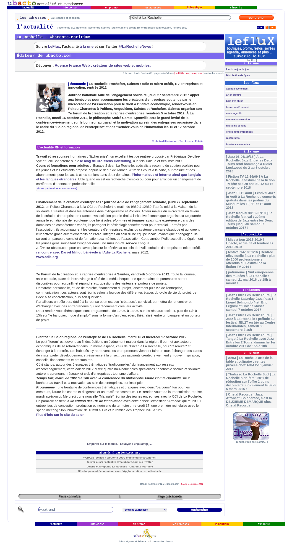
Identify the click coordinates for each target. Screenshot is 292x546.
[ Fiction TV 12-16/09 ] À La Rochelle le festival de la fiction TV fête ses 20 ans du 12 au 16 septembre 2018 (250, 182)
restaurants (232, 138)
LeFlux (54, 46)
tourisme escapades (237, 144)
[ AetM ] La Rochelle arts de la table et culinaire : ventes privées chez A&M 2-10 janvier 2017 (249, 363)
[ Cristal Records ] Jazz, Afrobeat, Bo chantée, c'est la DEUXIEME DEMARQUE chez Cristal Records (249, 400)
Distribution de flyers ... (239, 75)
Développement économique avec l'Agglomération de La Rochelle (120, 471)
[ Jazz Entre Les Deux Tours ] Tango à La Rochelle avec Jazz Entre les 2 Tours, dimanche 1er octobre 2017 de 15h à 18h (250, 340)
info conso (69, 7)
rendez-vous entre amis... (251, 441)
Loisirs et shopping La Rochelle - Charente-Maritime (120, 466)
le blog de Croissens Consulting (105, 161)
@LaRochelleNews (134, 46)
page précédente (164, 73)
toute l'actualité (143, 73)
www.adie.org (47, 257)
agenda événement (236, 88)
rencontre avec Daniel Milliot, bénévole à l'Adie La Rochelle (83, 252)
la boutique (194, 7)
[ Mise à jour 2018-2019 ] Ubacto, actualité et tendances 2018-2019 (249, 243)
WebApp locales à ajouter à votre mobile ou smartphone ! (119, 457)
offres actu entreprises (239, 131)
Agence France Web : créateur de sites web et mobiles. (103, 65)
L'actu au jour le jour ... (238, 69)
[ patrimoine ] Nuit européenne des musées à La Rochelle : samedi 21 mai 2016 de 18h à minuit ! (250, 277)
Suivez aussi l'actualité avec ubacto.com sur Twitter (120, 461)
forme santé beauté (237, 107)
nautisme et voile (235, 125)
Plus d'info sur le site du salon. (60, 415)
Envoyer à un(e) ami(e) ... (136, 444)
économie (78, 84)
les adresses (153, 7)
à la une (87, 46)
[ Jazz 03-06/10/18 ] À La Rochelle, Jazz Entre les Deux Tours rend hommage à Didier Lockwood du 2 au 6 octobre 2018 (249, 164)
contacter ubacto (214, 73)
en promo (111, 7)
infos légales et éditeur (132, 541)
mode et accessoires (237, 119)
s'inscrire (236, 7)
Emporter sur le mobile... (103, 444)
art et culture (233, 94)
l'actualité (28, 7)
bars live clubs (234, 101)
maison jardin (233, 113)
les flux (251, 60)
